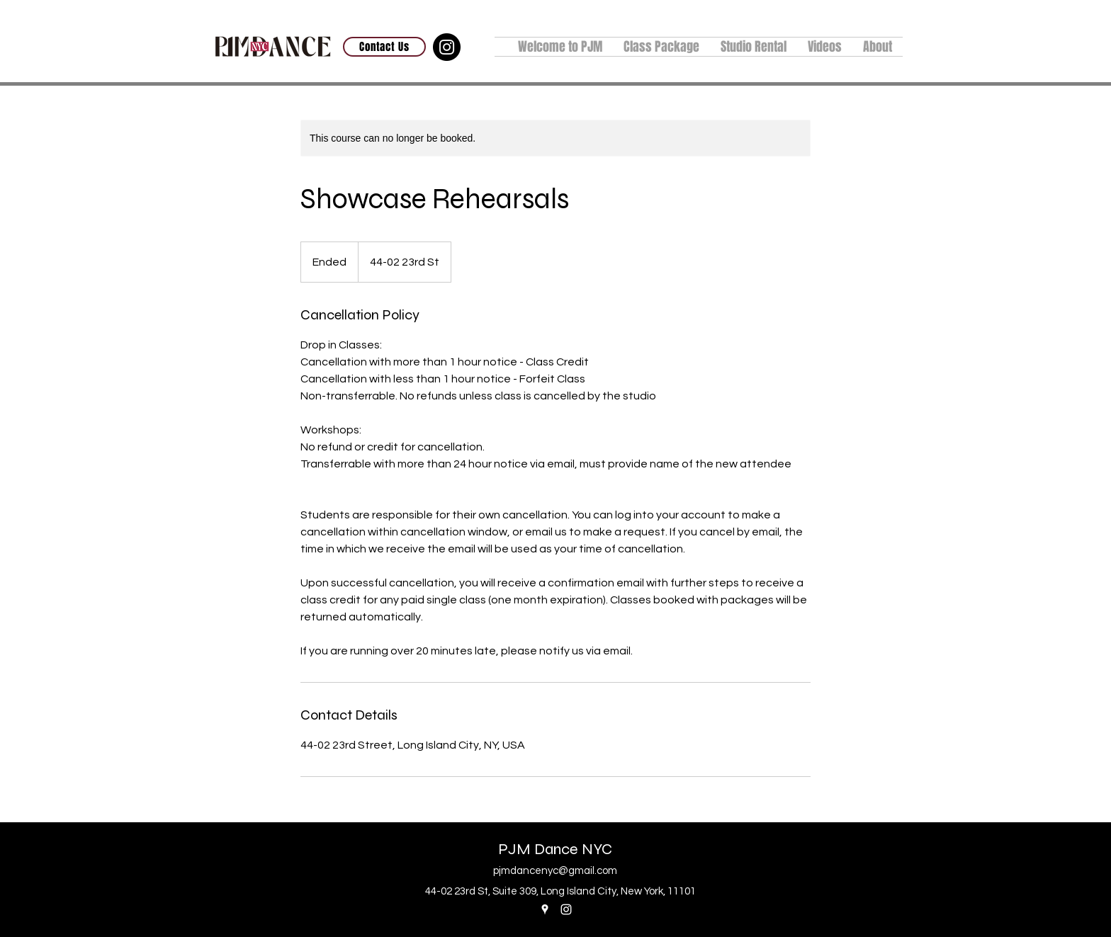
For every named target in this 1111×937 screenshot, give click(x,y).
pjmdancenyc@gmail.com (555, 870)
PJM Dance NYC (555, 849)
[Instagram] (447, 47)
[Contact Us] (384, 47)
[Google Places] (545, 909)
